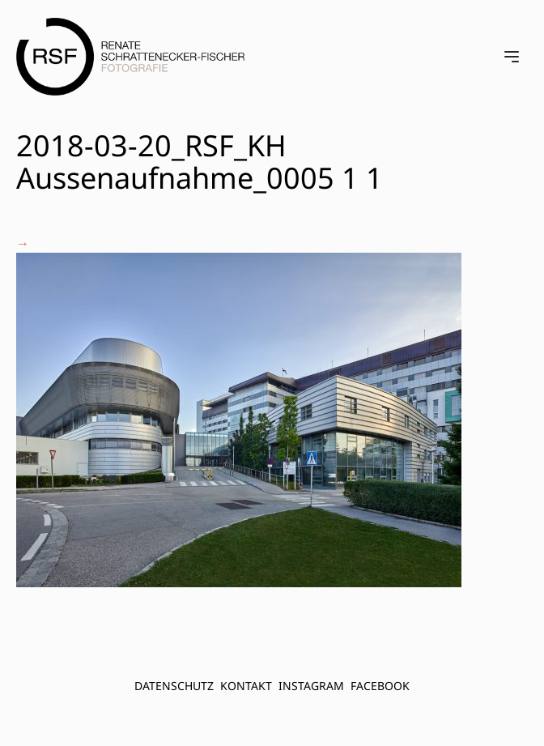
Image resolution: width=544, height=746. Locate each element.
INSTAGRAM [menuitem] (311, 685)
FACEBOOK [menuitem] (380, 685)
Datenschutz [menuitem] (174, 685)
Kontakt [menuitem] (246, 685)
